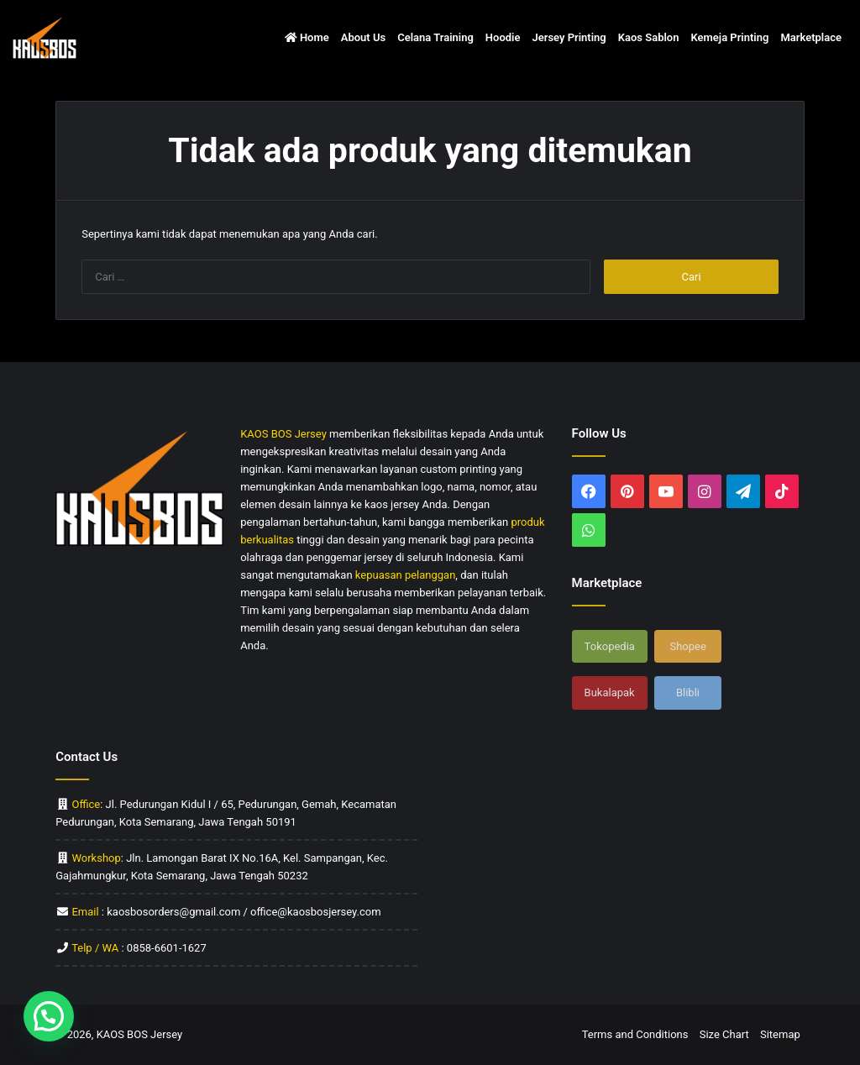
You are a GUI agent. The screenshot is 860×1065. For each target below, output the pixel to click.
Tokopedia (610, 646)
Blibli (688, 692)
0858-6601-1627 (167, 948)
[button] (49, 1016)
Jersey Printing (569, 37)
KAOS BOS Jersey (140, 1034)
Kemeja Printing (729, 37)
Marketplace (811, 37)
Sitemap (780, 1034)
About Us (363, 37)
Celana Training (435, 37)
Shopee (687, 646)
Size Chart (724, 1034)
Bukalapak (610, 692)
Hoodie (503, 37)
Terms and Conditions (635, 1034)
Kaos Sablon (648, 37)
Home (307, 37)
